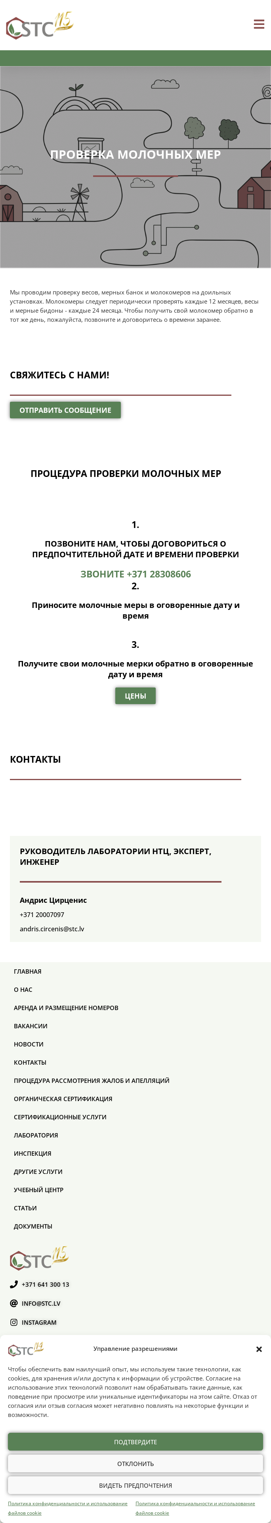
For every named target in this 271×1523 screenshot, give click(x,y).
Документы (33, 1226)
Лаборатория (36, 1135)
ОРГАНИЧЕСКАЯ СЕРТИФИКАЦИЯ (63, 1099)
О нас (23, 989)
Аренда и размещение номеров (66, 1008)
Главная (28, 971)
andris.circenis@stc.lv (52, 929)
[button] (259, 1349)
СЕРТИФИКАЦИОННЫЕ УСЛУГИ (60, 1117)
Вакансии (31, 1026)
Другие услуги (38, 1171)
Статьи (25, 1208)
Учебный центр (38, 1190)
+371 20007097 (42, 914)
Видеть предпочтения (135, 1485)
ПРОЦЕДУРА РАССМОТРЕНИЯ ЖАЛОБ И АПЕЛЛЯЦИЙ (92, 1080)
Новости (29, 1044)
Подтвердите (135, 1442)
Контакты (30, 1062)
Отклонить (135, 1464)
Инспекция (33, 1153)
